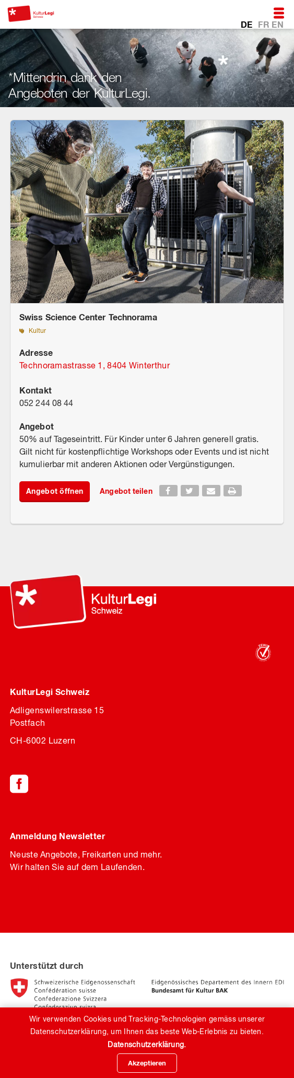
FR (265, 24)
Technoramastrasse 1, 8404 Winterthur (94, 365)
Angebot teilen (126, 490)
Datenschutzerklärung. (147, 1044)
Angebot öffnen (54, 490)
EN (278, 24)
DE (248, 24)
